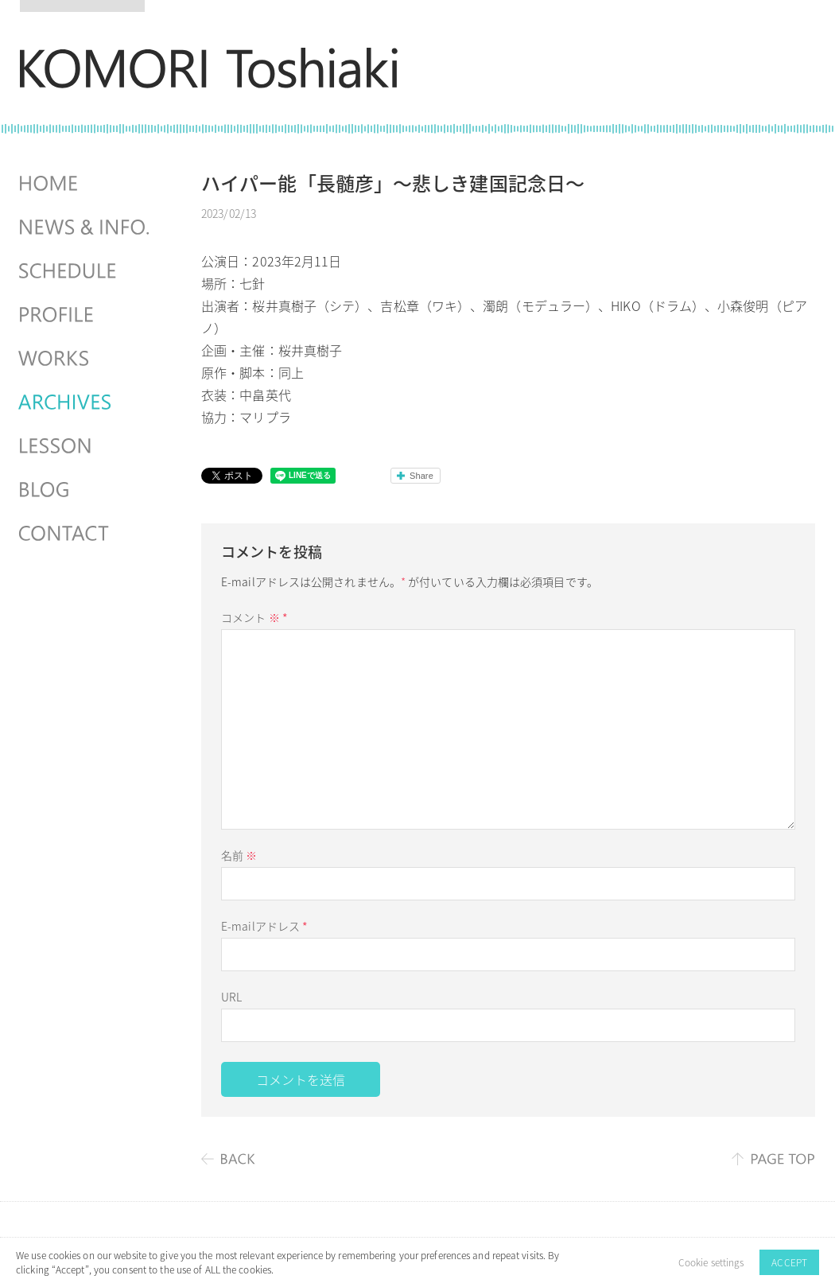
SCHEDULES (85, 271)
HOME (85, 184)
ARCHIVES (85, 402)
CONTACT (85, 534)
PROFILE (85, 315)
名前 (239, 855)
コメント (254, 617)
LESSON (85, 446)
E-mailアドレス (264, 925)
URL (231, 996)
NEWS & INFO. (85, 227)
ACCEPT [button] (789, 1262)
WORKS (85, 359)
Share (421, 475)
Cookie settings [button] (711, 1262)
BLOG (85, 490)
